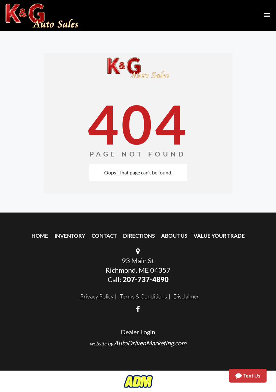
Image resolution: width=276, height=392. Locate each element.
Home (39, 235)
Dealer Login (138, 332)
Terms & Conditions (143, 296)
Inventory (69, 235)
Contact (104, 235)
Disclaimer (186, 296)
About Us (174, 235)
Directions (139, 235)
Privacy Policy (97, 296)
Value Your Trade (219, 235)
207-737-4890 (146, 279)
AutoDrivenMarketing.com (150, 343)
